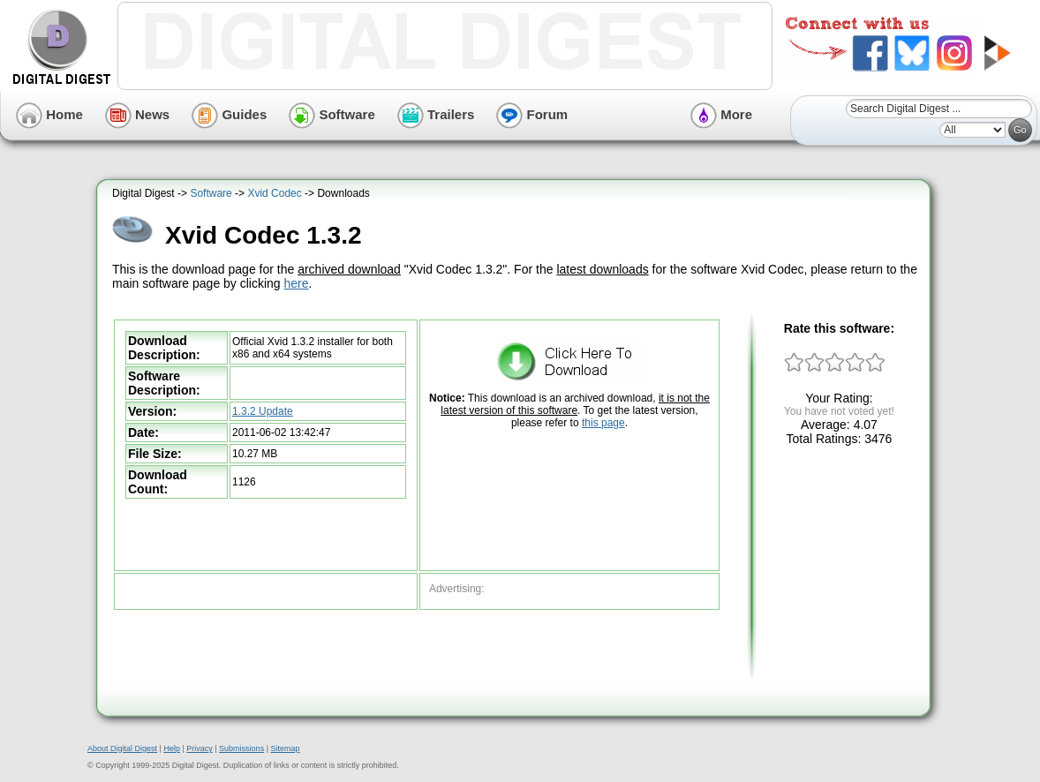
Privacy (199, 748)
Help (171, 748)
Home (49, 114)
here (296, 283)
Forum (532, 114)
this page (603, 423)
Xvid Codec (274, 193)
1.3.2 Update (262, 411)
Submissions (241, 748)
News (137, 114)
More (721, 114)
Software (332, 114)
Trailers (436, 114)
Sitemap (284, 748)
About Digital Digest (122, 748)
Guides (229, 114)
